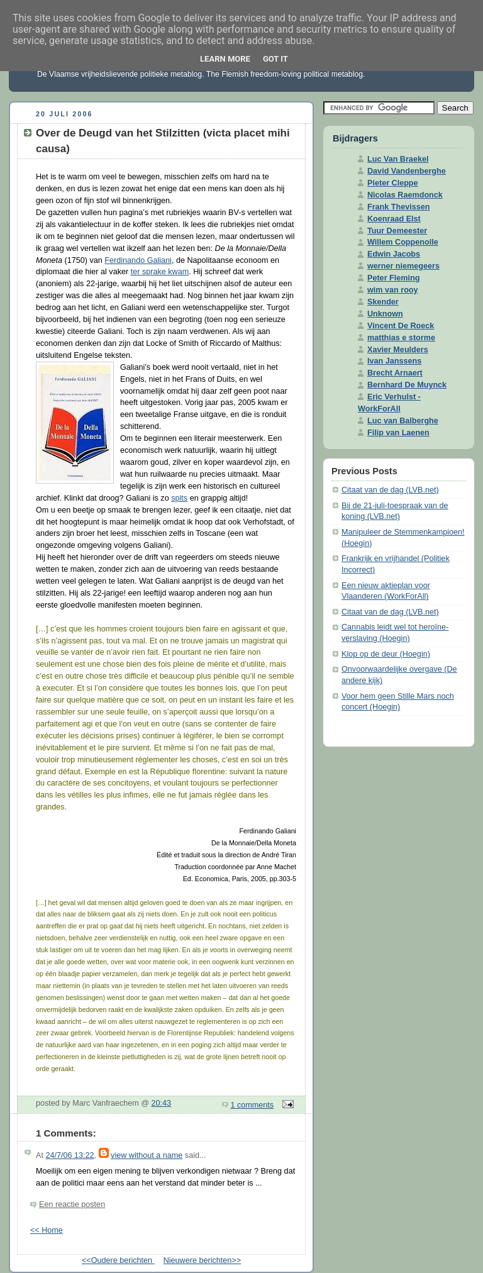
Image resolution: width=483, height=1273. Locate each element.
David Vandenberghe (406, 171)
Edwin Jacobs (393, 254)
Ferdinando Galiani (138, 260)
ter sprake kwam (160, 271)
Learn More (225, 59)
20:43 (162, 1103)
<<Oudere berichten (118, 1260)
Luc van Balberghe (402, 420)
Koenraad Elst (394, 218)
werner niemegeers (403, 266)
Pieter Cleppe (392, 183)
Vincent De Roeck (400, 325)
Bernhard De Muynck (407, 385)
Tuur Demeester (397, 230)
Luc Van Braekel (397, 159)
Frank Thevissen (398, 207)
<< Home (46, 1230)
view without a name (146, 1155)
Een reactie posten (72, 1204)
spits (179, 498)
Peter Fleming (393, 278)
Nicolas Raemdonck (405, 195)
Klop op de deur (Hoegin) (385, 654)
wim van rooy (392, 290)
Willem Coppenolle (402, 242)
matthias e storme (401, 337)
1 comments (252, 1105)
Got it (275, 59)
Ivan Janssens (394, 361)
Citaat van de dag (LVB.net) (390, 490)
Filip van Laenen (398, 432)
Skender (383, 301)
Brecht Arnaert (395, 373)
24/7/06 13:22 (69, 1155)
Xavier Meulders (397, 349)
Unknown (385, 313)
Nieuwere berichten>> (202, 1260)
